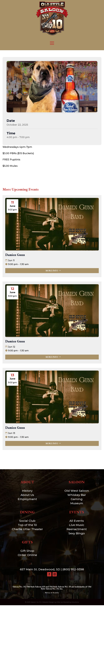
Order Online (27, 555)
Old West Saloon (76, 490)
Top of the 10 (27, 525)
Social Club (27, 520)
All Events (76, 520)
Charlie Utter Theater (27, 529)
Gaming (76, 499)
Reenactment (77, 529)
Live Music (76, 525)
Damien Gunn (15, 255)
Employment (27, 499)
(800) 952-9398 (73, 569)
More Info (52, 270)
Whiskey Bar (76, 495)
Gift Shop (27, 550)
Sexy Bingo (76, 533)
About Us (27, 495)
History (27, 490)
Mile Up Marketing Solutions (68, 602)
